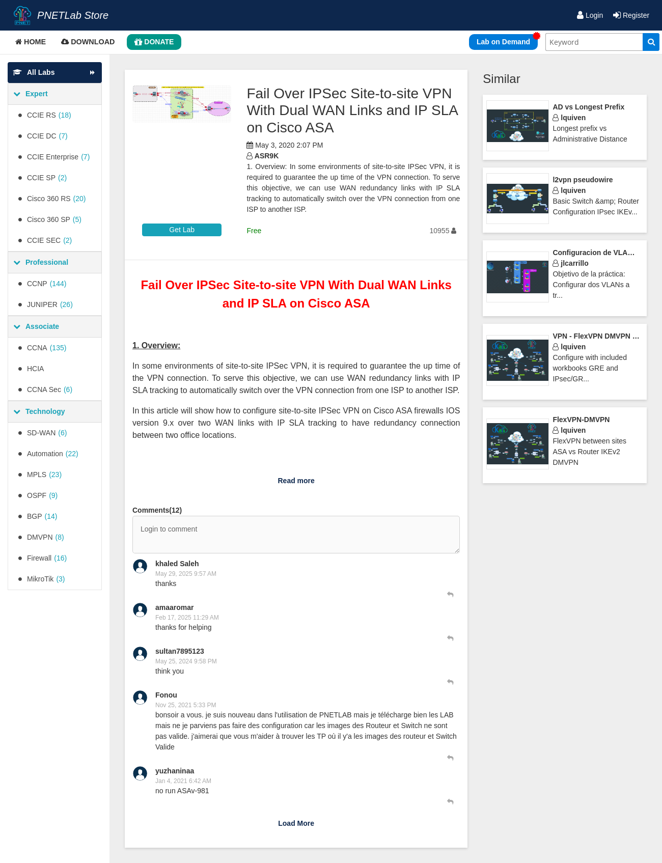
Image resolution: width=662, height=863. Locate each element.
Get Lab (182, 230)
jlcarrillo (570, 263)
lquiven (569, 118)
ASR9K (262, 156)
